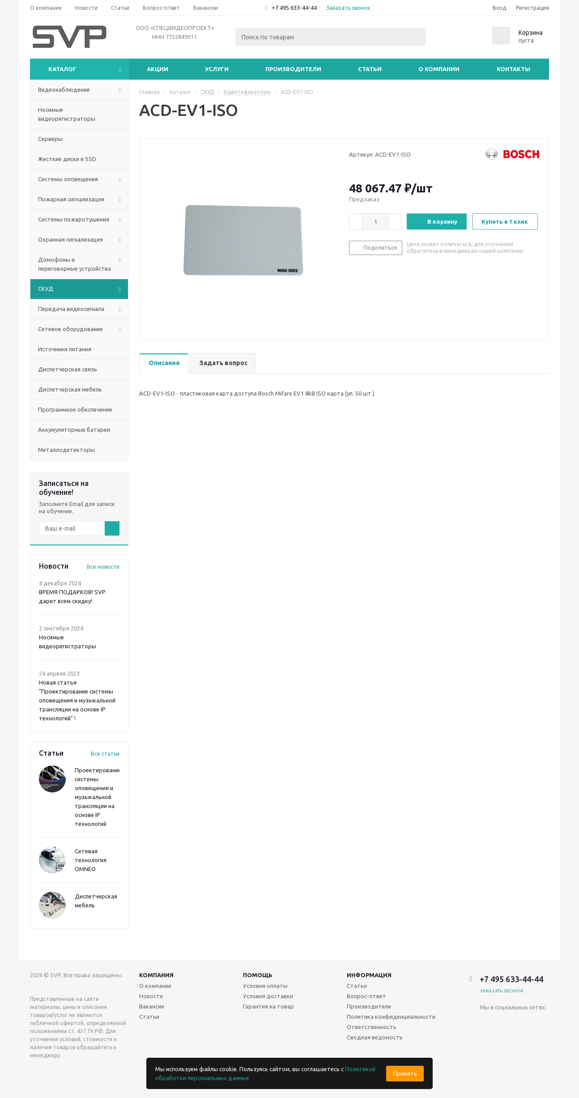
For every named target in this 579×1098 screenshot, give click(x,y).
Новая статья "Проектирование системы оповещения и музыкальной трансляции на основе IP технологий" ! (77, 700)
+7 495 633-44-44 (294, 7)
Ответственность (371, 1027)
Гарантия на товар (268, 1006)
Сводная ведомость (375, 1037)
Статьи (370, 69)
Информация (369, 975)
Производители (293, 69)
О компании (439, 69)
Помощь (257, 975)
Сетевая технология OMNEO (90, 860)
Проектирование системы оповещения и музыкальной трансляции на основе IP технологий (98, 797)
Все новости (103, 567)
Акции (157, 69)
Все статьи (105, 754)
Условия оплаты (265, 986)
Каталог (62, 69)
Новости (151, 996)
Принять (405, 1073)
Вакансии (151, 1006)
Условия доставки (268, 996)
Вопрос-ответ (366, 996)
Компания (156, 975)
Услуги (217, 69)
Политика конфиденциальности (391, 1016)
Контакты (513, 69)
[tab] (163, 363)
